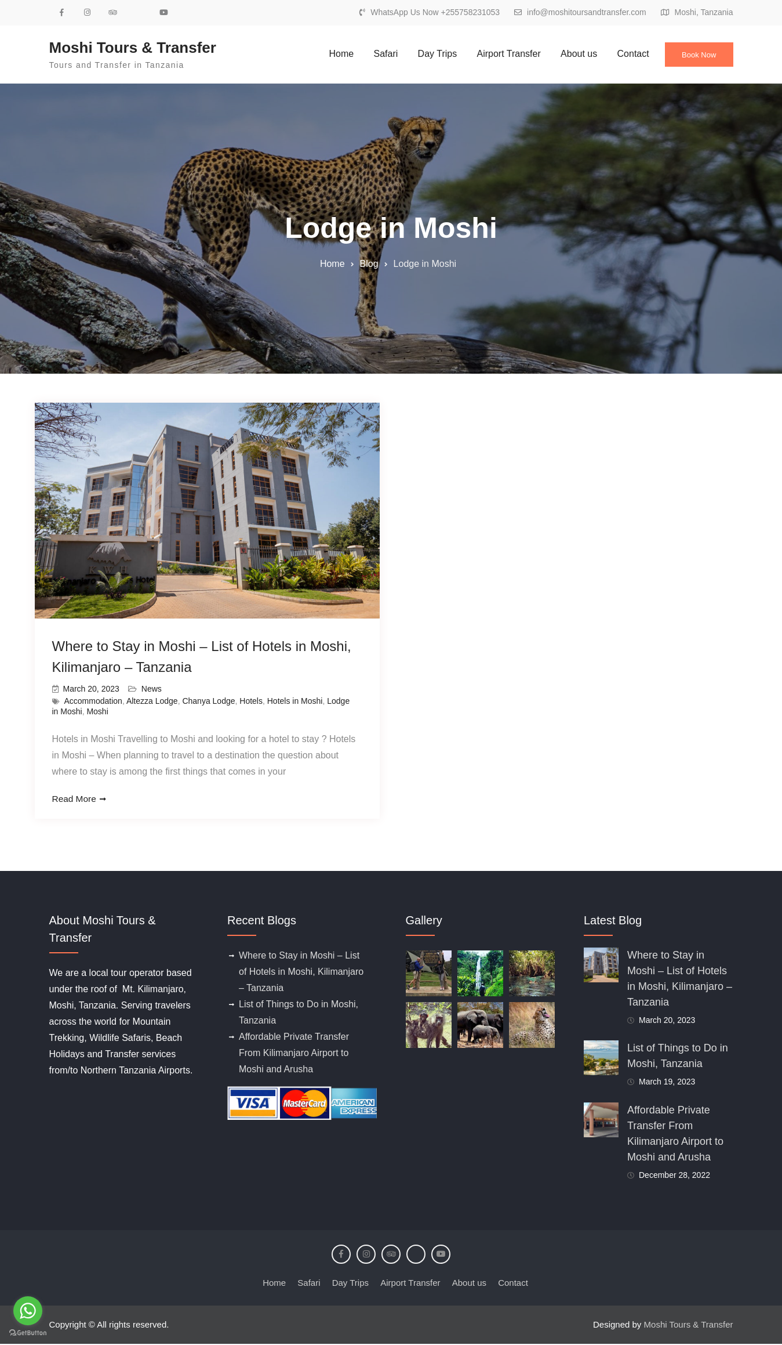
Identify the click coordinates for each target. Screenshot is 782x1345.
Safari (377, 54)
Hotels (251, 701)
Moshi (97, 712)
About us (570, 54)
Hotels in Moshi (295, 701)
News (151, 689)
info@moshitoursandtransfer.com (586, 12)
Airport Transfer (500, 54)
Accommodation (93, 701)
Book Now (695, 56)
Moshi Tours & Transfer (132, 47)
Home (332, 54)
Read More (75, 800)
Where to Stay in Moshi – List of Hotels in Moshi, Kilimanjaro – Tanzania (301, 973)
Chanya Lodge (208, 701)
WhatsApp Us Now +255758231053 (435, 12)
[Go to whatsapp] (27, 1310)
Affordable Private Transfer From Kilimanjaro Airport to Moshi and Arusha (294, 1054)
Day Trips (429, 54)
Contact (625, 54)
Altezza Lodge (152, 701)
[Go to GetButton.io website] (27, 1333)
